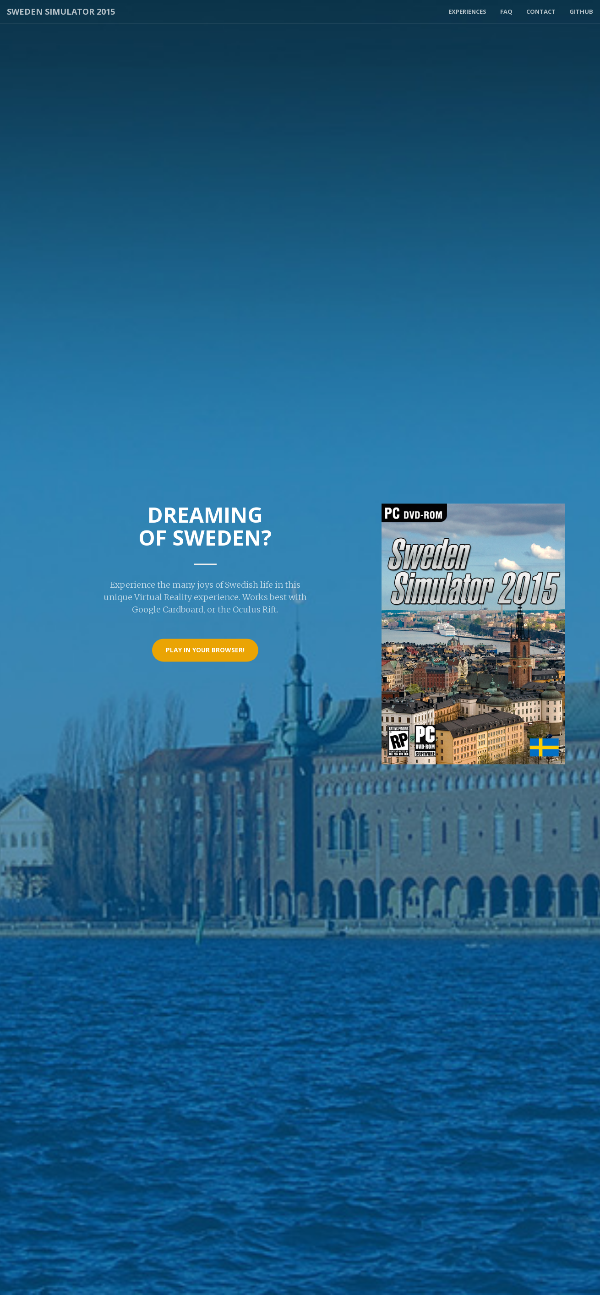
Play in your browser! (205, 650)
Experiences (467, 11)
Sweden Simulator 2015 (61, 11)
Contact (541, 11)
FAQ (506, 11)
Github (581, 11)
